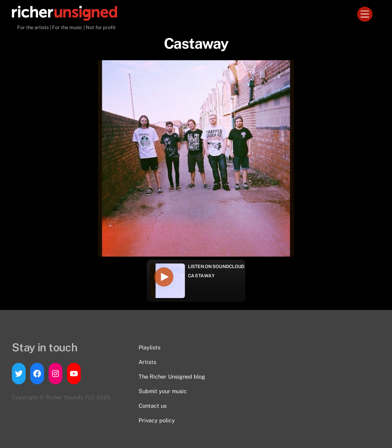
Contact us (153, 405)
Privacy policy (157, 420)
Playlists (149, 347)
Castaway (201, 275)
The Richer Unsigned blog (172, 376)
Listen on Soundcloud (216, 266)
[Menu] (364, 14)
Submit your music (163, 391)
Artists (147, 362)
